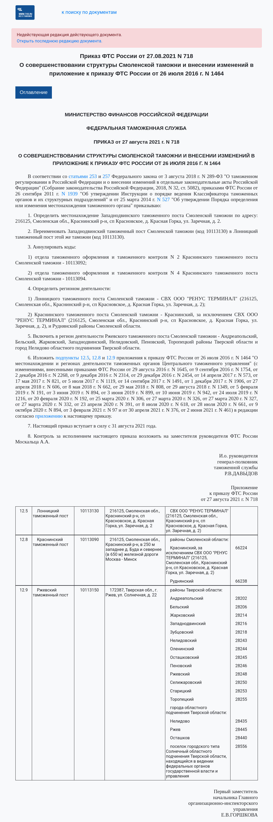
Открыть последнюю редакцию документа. (59, 41)
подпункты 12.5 (72, 357)
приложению (49, 416)
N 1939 (70, 193)
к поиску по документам (89, 12)
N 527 (163, 199)
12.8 (96, 357)
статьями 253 (83, 176)
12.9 (110, 357)
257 (106, 176)
